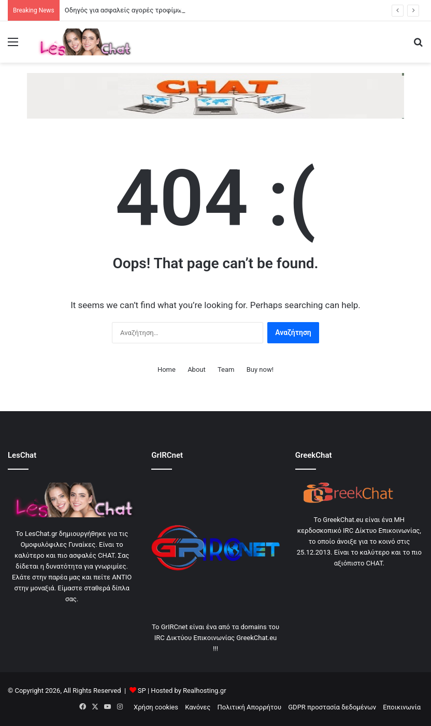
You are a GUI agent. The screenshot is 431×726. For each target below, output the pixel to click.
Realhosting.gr (204, 690)
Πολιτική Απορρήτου (249, 707)
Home (166, 369)
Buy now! (260, 369)
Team (226, 369)
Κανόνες (197, 707)
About (197, 369)
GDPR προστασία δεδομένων (332, 707)
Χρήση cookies (156, 707)
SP (142, 690)
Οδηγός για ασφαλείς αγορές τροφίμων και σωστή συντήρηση (160, 10)
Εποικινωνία (402, 707)
